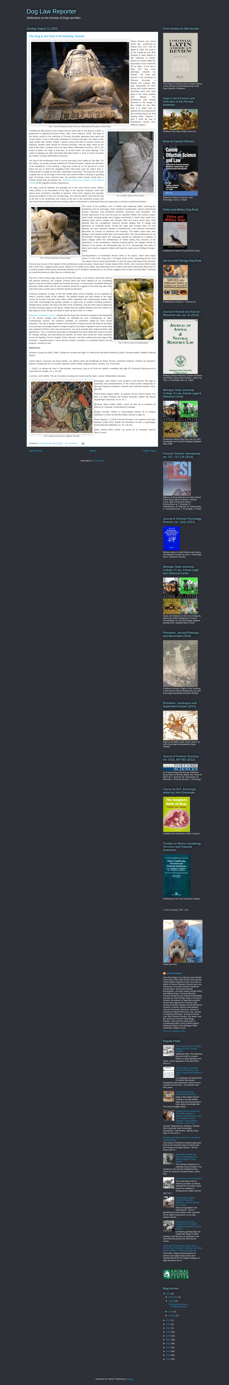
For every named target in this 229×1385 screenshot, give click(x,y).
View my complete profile (174, 1031)
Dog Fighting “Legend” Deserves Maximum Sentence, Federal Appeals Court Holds (188, 1201)
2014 (168, 1339)
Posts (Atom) (98, 461)
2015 (168, 1336)
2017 (168, 1328)
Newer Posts (36, 450)
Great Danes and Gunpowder (189, 1178)
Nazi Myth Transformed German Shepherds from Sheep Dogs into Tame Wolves (187, 1158)
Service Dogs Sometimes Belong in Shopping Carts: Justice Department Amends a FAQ (189, 1071)
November (173, 1297)
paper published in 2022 (44, 315)
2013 (168, 1343)
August (171, 1301)
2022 (168, 1320)
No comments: (72, 443)
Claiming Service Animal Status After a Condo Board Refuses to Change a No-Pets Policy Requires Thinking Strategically (182, 1248)
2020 (168, 1324)
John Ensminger (174, 973)
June (170, 1311)
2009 (168, 1359)
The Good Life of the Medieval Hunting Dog (185, 1093)
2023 (168, 1293)
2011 (168, 1351)
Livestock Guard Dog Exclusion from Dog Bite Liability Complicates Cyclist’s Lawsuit (189, 1225)
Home (93, 450)
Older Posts (149, 450)
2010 (168, 1355)
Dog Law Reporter (51, 11)
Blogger (129, 1379)
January (172, 1315)
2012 (168, 1347)
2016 (168, 1332)
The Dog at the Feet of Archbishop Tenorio (57, 36)
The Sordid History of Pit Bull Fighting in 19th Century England (188, 1048)
